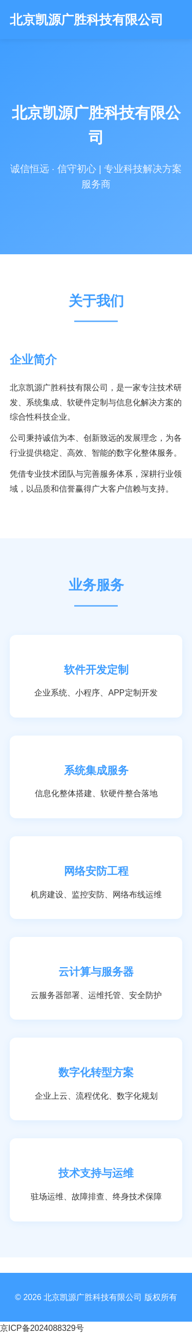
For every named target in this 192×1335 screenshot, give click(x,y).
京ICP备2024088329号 (42, 1328)
